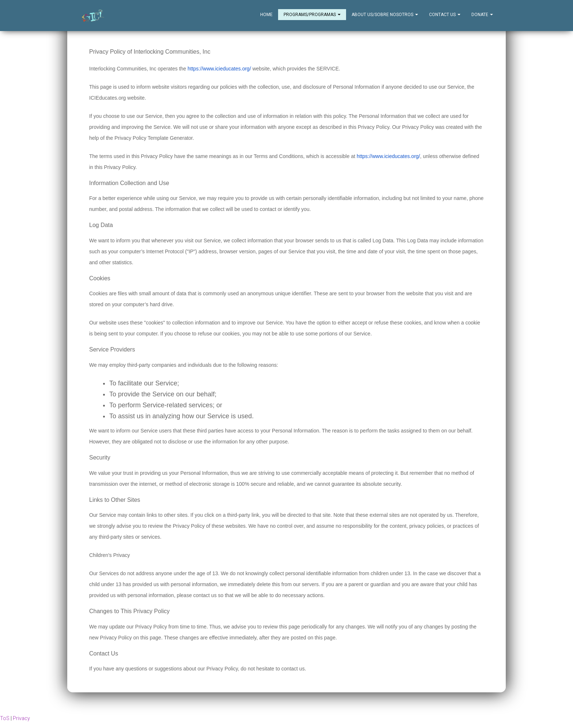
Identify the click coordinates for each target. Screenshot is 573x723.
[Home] (93, 15)
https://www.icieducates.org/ (219, 69)
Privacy (21, 719)
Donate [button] (482, 14)
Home (266, 14)
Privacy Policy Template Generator (153, 138)
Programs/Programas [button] (312, 14)
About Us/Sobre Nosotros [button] (385, 14)
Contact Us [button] (444, 14)
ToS (5, 719)
